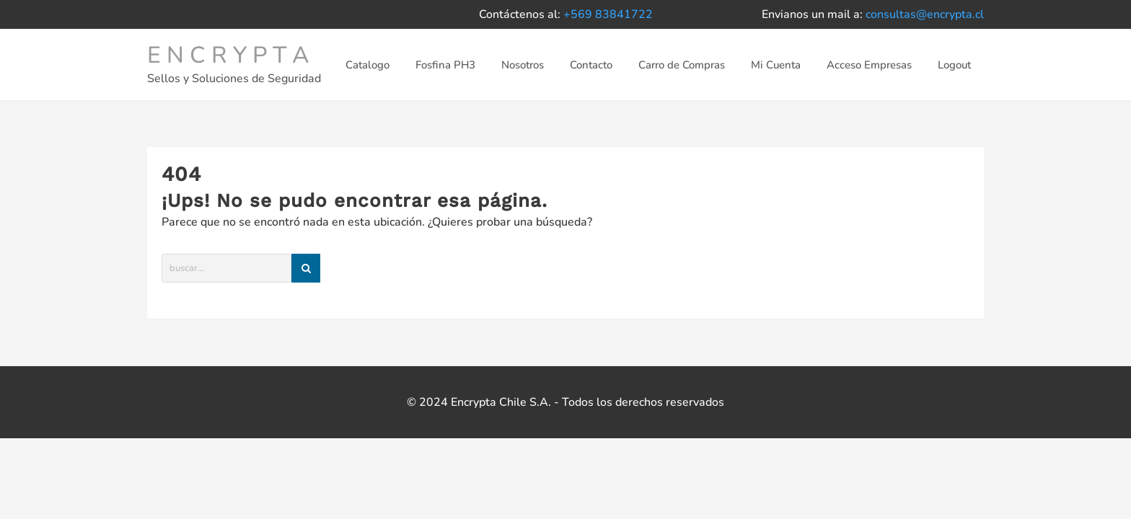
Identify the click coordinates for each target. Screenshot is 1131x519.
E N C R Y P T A (228, 55)
